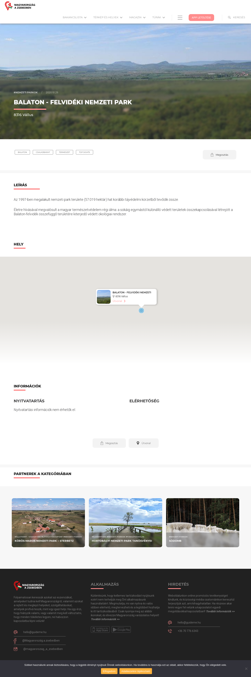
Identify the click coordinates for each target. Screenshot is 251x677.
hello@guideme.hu (34, 632)
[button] (219, 154)
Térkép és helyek (107, 17)
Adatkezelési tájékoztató (135, 671)
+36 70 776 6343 (188, 630)
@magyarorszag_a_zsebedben (43, 649)
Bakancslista (74, 17)
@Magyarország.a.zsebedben (41, 640)
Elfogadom (109, 671)
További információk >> (105, 619)
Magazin (137, 17)
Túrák (158, 17)
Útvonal (117, 301)
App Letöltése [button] (201, 17)
